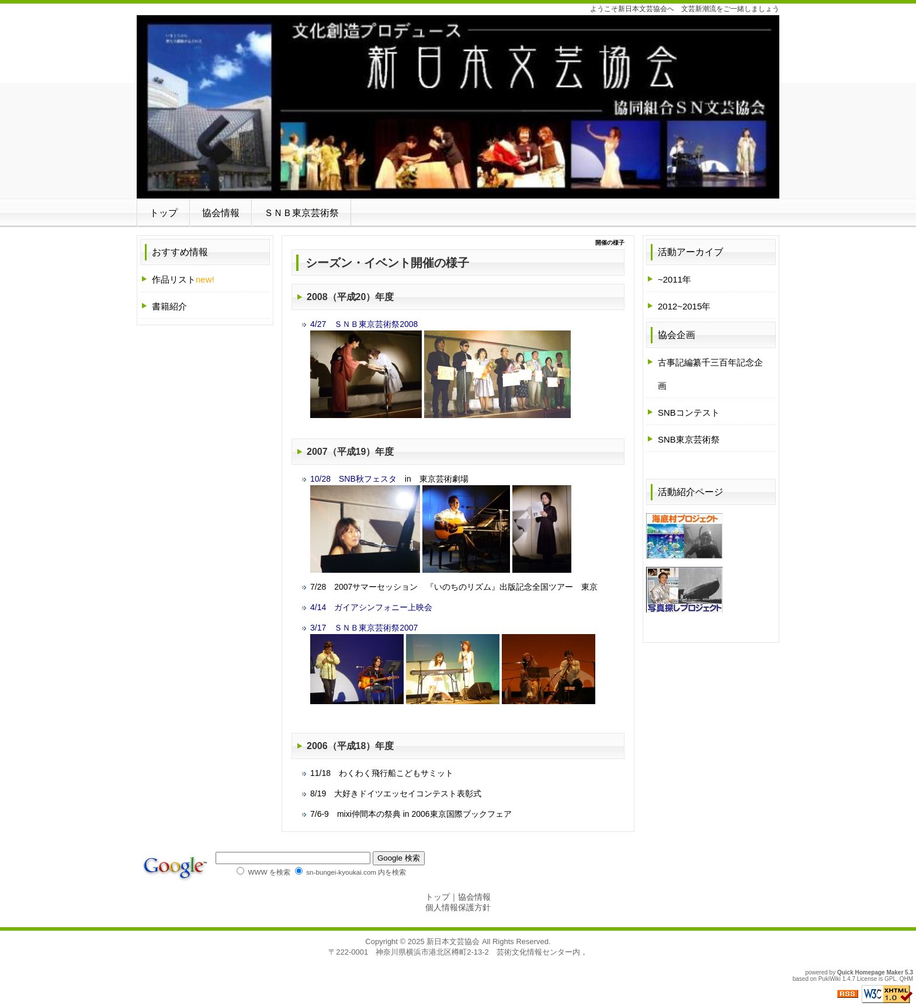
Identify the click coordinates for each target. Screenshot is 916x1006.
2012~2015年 (684, 306)
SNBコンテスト (689, 412)
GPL (890, 979)
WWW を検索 (263, 872)
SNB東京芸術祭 (689, 439)
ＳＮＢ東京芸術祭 (301, 213)
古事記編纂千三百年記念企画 (710, 374)
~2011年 (674, 279)
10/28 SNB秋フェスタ (353, 478)
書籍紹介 (169, 306)
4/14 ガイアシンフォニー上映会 (371, 607)
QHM (906, 979)
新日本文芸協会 (453, 941)
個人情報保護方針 (458, 907)
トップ (164, 213)
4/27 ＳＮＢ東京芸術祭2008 (364, 324)
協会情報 (221, 213)
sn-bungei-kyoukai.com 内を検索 (350, 872)
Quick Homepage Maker (870, 972)
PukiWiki (829, 979)
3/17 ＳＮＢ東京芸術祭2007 (364, 627)
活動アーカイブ (690, 252)
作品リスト (183, 279)
